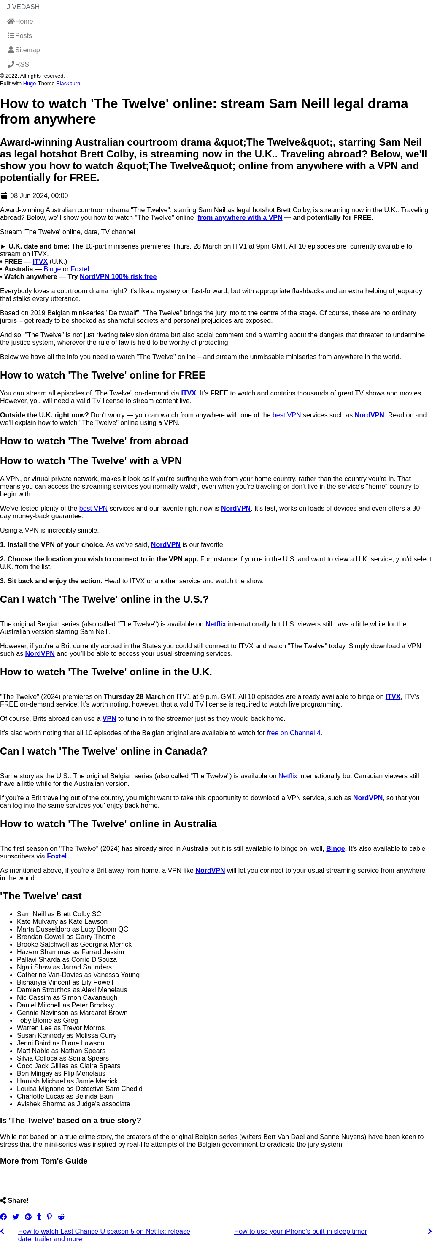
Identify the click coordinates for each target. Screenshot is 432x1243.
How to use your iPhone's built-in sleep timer (300, 1231)
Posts (19, 35)
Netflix (287, 776)
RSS (18, 64)
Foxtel (79, 269)
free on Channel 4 (294, 733)
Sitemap (23, 50)
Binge (52, 269)
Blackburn (68, 83)
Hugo (29, 83)
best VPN (287, 415)
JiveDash (23, 7)
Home (20, 21)
